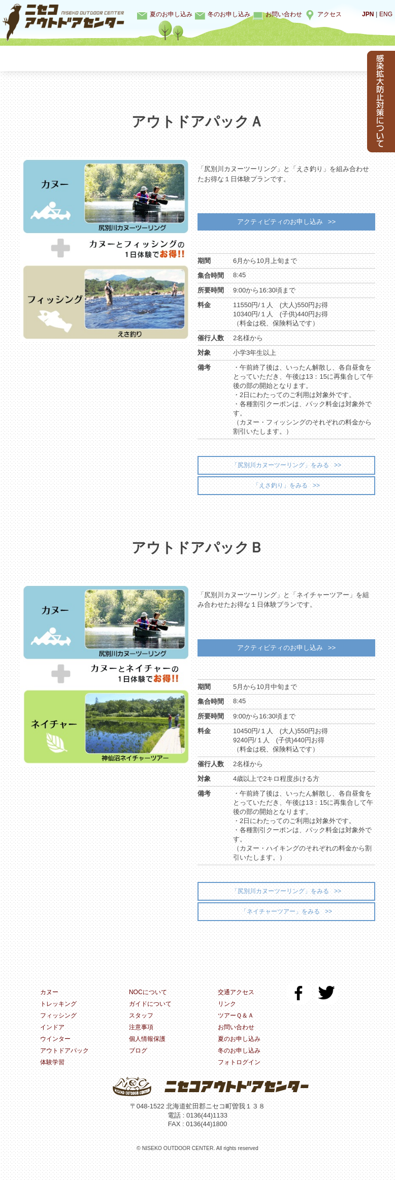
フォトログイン (241, 1081)
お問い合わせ (284, 14)
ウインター (275, 58)
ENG (385, 14)
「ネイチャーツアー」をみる (280, 925)
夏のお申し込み (171, 14)
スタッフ (142, 1032)
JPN (366, 14)
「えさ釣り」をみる (280, 492)
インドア (219, 58)
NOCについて (149, 1007)
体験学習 (332, 58)
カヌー (48, 58)
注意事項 (142, 1044)
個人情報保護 (149, 1056)
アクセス (329, 14)
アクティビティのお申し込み (279, 223)
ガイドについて (152, 1020)
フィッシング (162, 58)
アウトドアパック (66, 1068)
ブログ (139, 1068)
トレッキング (105, 58)
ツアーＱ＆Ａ (237, 1032)
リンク (228, 1020)
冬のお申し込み (229, 14)
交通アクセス (237, 1007)
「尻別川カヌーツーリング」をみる (280, 470)
